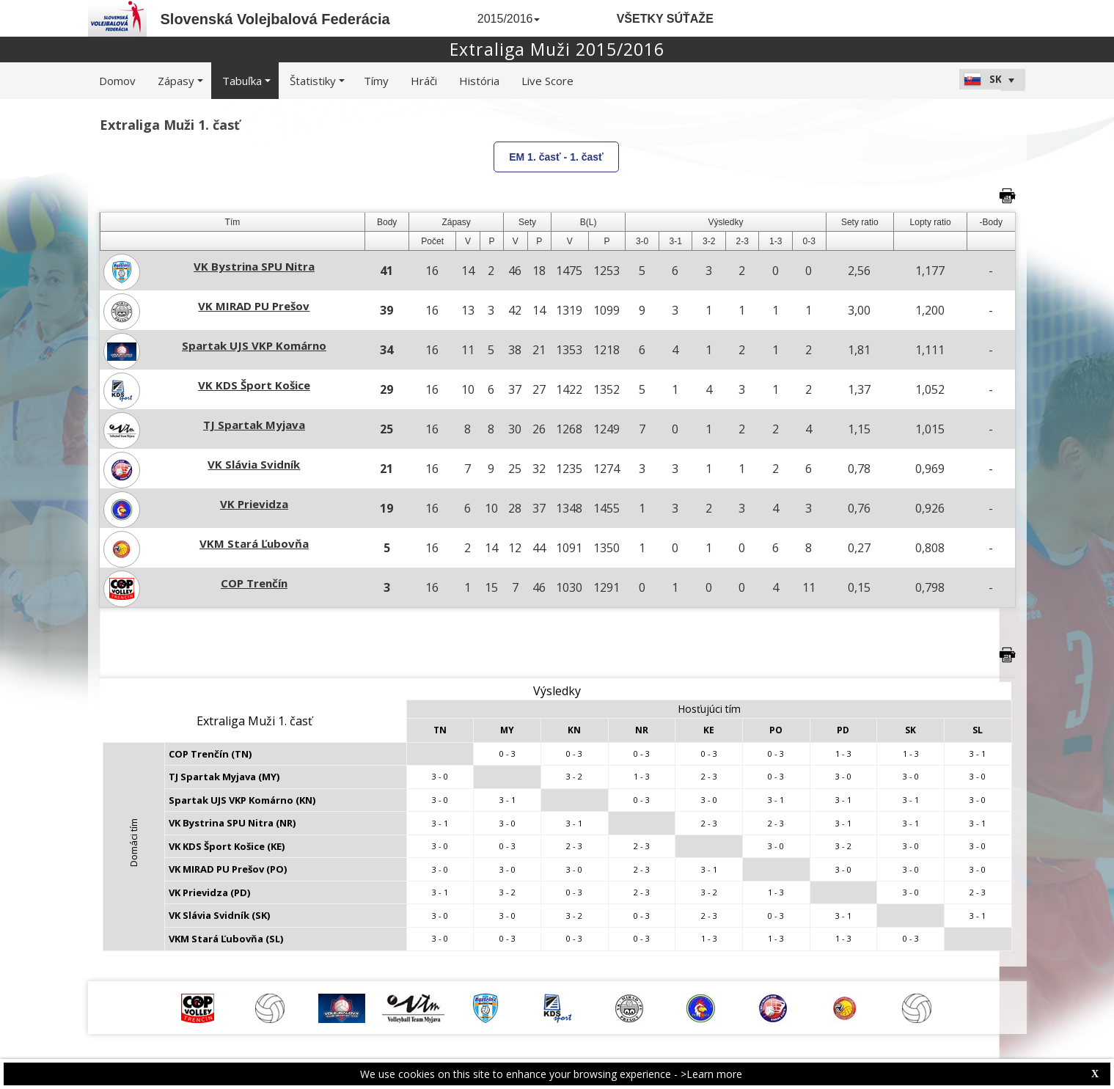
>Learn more (711, 1074)
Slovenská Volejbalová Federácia (275, 19)
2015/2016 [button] (508, 18)
